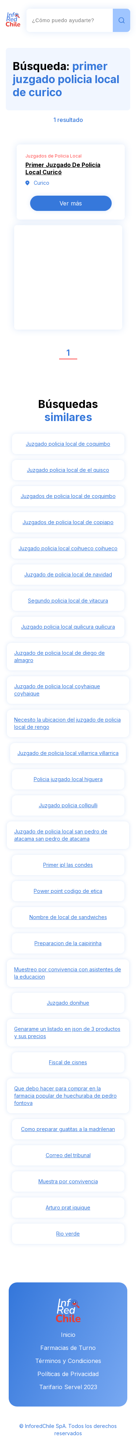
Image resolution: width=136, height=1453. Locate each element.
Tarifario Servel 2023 (68, 1387)
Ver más (70, 203)
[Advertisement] (68, 281)
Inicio (68, 1334)
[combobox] (69, 20)
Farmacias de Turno (68, 1347)
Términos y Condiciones (68, 1360)
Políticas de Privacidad (68, 1374)
